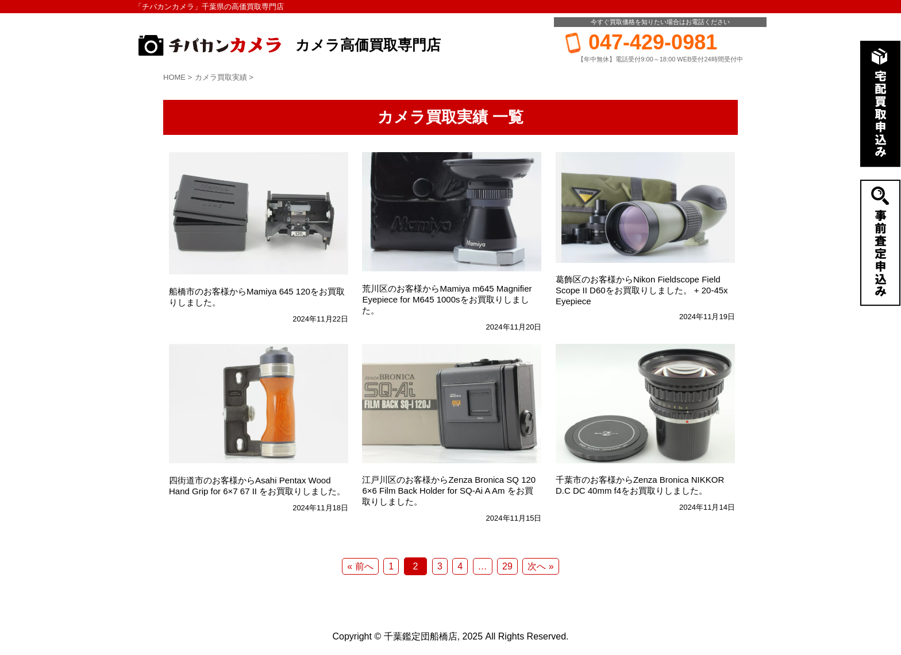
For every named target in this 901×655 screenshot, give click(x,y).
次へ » (540, 566)
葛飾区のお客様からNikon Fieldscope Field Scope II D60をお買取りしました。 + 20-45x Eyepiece (642, 290)
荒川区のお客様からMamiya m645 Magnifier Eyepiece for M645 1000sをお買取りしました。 (447, 299)
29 (507, 566)
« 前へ (360, 566)
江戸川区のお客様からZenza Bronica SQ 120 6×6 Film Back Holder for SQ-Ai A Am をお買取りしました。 (449, 490)
